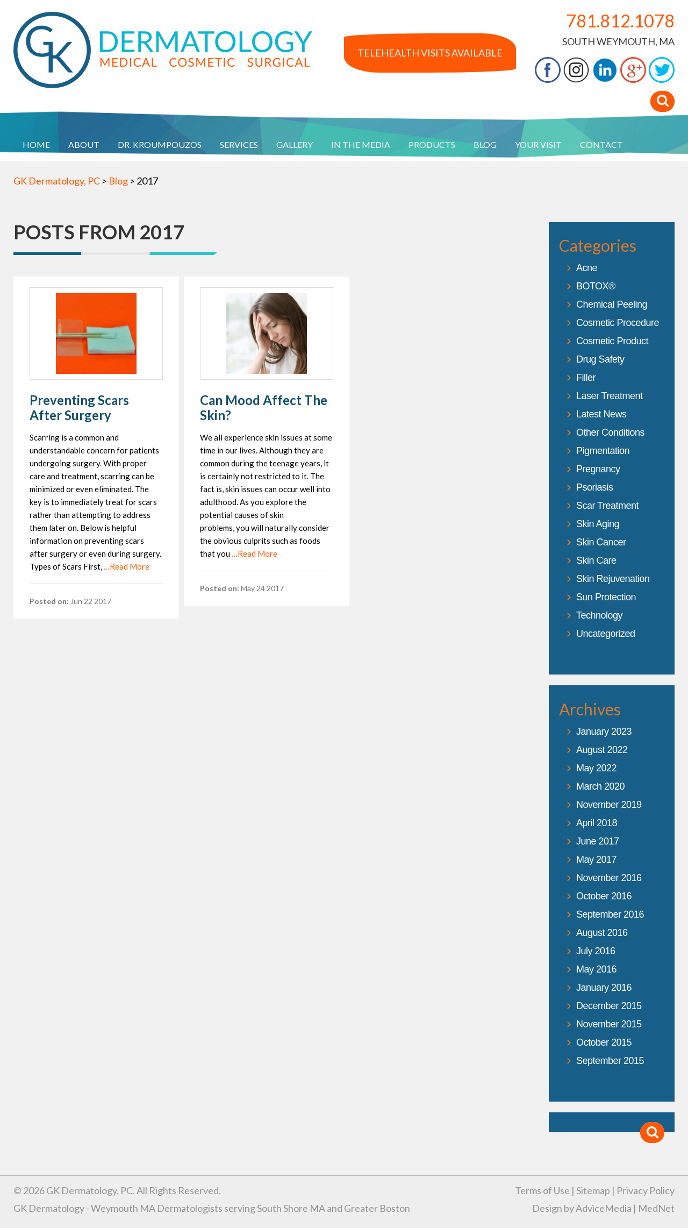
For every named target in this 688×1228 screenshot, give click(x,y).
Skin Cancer (601, 542)
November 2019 (609, 804)
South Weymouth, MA (618, 41)
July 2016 (595, 951)
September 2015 (610, 1060)
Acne (586, 267)
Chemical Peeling (611, 304)
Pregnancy (598, 469)
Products (431, 144)
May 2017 (596, 859)
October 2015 (604, 1042)
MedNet (656, 1208)
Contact (601, 144)
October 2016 (604, 896)
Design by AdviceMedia (582, 1208)
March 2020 (600, 786)
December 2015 (609, 1005)
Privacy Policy (646, 1190)
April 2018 (596, 823)
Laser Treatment (609, 396)
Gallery (294, 144)
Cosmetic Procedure (617, 322)
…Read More (126, 566)
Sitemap (593, 1190)
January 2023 (604, 731)
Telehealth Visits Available (430, 53)
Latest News (601, 414)
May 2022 (596, 768)
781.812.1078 (620, 20)
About (83, 144)
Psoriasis (594, 487)
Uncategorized (605, 633)
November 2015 (609, 1024)
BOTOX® (595, 286)
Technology (599, 615)
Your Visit (538, 144)
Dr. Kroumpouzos (160, 144)
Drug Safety (600, 359)
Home (36, 144)
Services (239, 144)
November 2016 (609, 877)
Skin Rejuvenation (613, 578)
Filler (586, 377)
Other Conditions (610, 432)
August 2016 (602, 932)
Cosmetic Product (612, 341)
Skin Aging (597, 524)
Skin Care (596, 560)
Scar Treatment (607, 505)
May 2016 (596, 969)
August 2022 (602, 749)
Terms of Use (542, 1190)
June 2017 (597, 841)
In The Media (360, 144)
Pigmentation (602, 450)
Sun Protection (606, 597)
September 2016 (610, 914)
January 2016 (604, 987)
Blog (485, 144)
